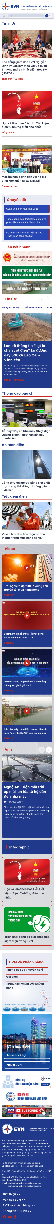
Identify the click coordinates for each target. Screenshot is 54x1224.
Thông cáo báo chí (18, 393)
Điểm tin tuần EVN (33, 307)
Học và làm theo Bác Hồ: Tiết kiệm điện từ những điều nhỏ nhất (24, 893)
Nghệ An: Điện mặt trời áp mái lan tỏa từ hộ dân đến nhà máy (25, 792)
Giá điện (12, 976)
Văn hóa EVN (18, 1046)
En (50, 16)
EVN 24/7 (9, 595)
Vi (47, 16)
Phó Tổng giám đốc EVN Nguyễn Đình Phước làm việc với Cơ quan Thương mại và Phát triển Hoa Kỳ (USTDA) (26, 355)
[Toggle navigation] (4, 15)
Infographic (8, 132)
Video (10, 548)
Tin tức (11, 299)
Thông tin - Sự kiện (12, 78)
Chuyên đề (16, 199)
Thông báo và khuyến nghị (24, 969)
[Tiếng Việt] (27, 6)
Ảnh (8, 749)
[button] (49, 299)
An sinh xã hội (9, 186)
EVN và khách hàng (26, 962)
